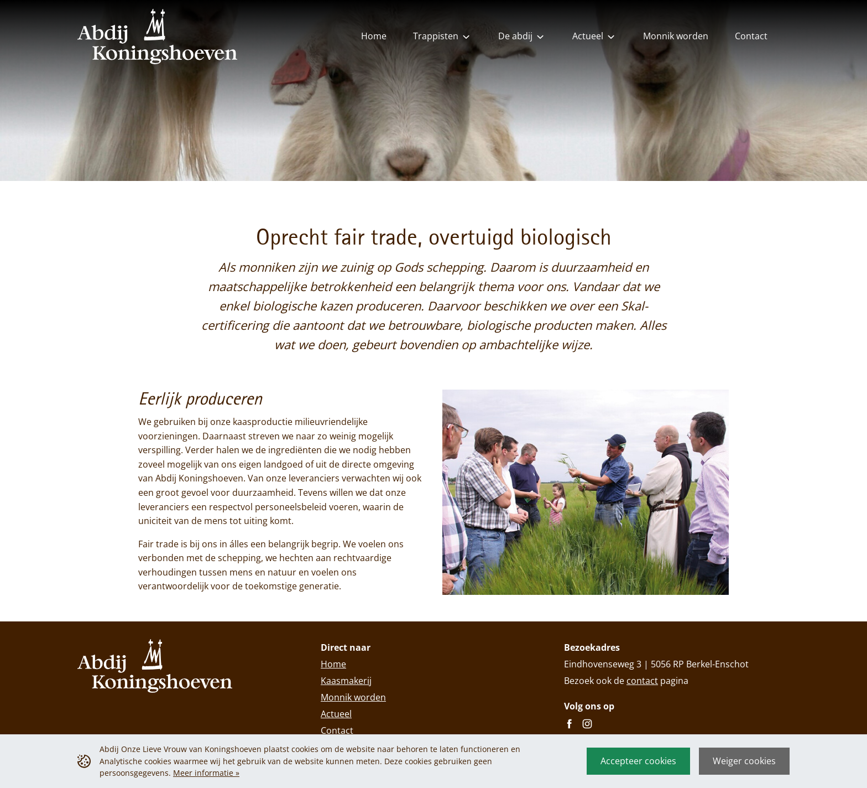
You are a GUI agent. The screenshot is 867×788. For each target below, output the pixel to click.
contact (642, 681)
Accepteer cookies (638, 761)
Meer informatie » (206, 773)
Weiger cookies (744, 761)
